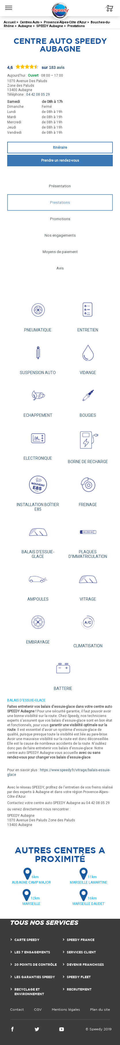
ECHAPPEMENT (38, 399)
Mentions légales (66, 1009)
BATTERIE (63, 672)
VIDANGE (88, 356)
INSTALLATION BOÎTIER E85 (38, 490)
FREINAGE (88, 488)
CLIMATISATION (88, 627)
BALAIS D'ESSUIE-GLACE (38, 538)
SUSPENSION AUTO (38, 356)
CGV (38, 1009)
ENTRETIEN (88, 313)
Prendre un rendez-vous (60, 161)
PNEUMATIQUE (38, 313)
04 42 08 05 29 (38, 95)
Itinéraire (60, 148)
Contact (17, 1009)
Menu (8, 5)
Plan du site (100, 1009)
